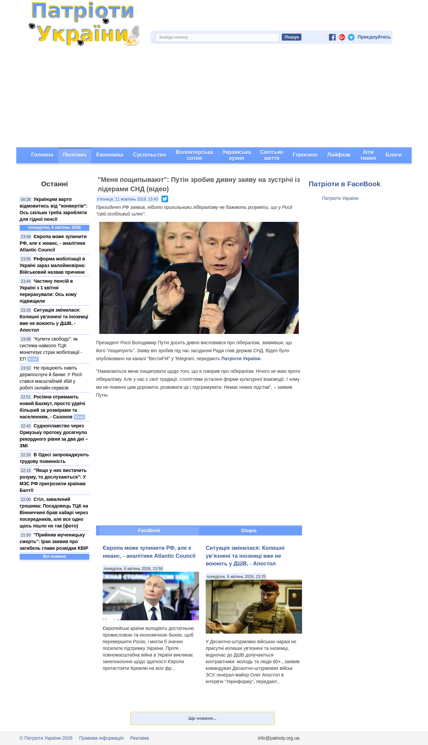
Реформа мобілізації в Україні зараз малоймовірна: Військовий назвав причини (52, 265)
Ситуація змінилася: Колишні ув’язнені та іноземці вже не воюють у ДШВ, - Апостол (245, 555)
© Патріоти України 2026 (46, 738)
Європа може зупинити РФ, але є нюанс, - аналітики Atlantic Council (53, 243)
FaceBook (149, 530)
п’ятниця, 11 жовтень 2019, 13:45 (127, 199)
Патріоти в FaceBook (344, 184)
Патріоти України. (241, 358)
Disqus (249, 530)
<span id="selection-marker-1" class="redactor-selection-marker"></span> (199, 462)
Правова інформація (101, 738)
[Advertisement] (214, 97)
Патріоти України (340, 198)
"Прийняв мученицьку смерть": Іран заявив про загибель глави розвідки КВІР (54, 541)
